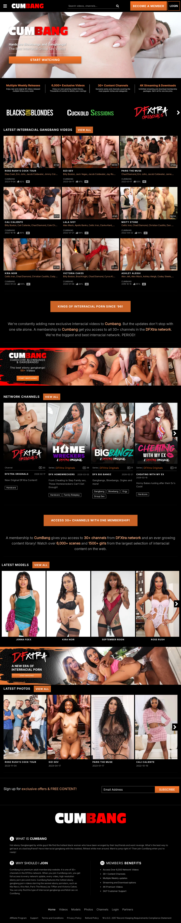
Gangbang (99, 491)
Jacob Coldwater (35, 174)
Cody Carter (56, 276)
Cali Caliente (14, 222)
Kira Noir (11, 273)
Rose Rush (158, 639)
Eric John (20, 174)
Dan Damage (173, 225)
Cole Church (53, 225)
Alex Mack (68, 225)
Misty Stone (129, 222)
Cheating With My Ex (150, 474)
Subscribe (167, 789)
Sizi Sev (68, 170)
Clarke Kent (106, 225)
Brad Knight (81, 276)
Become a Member (148, 6)
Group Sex (99, 496)
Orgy (124, 491)
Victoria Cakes (73, 273)
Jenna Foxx (23, 639)
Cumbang (10, 179)
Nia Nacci (14, 886)
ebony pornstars (60, 883)
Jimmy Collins (52, 174)
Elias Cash (10, 174)
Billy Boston (69, 174)
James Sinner (172, 174)
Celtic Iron (94, 225)
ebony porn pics (18, 880)
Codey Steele (164, 276)
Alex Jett (125, 276)
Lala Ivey (69, 222)
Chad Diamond (128, 174)
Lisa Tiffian (51, 886)
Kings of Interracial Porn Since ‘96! (90, 306)
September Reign (113, 639)
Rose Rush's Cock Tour (20, 170)
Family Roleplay (72, 495)
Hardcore (11, 487)
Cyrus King (109, 276)
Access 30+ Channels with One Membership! (90, 520)
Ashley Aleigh (131, 273)
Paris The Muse (131, 170)
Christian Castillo (157, 225)
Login (174, 6)
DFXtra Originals (16, 474)
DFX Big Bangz (101, 474)
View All (84, 129)
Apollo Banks (81, 225)
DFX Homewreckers (62, 474)
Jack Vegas (81, 174)
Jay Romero (112, 174)
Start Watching (45, 60)
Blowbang (113, 491)
